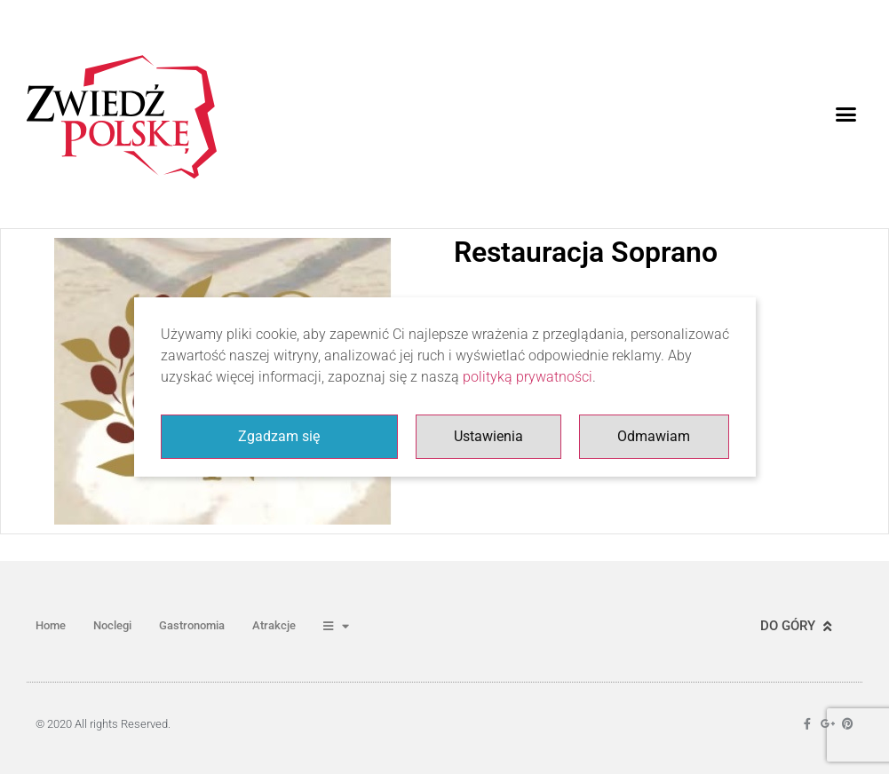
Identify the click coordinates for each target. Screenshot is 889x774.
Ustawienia (488, 436)
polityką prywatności (527, 376)
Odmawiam (653, 436)
